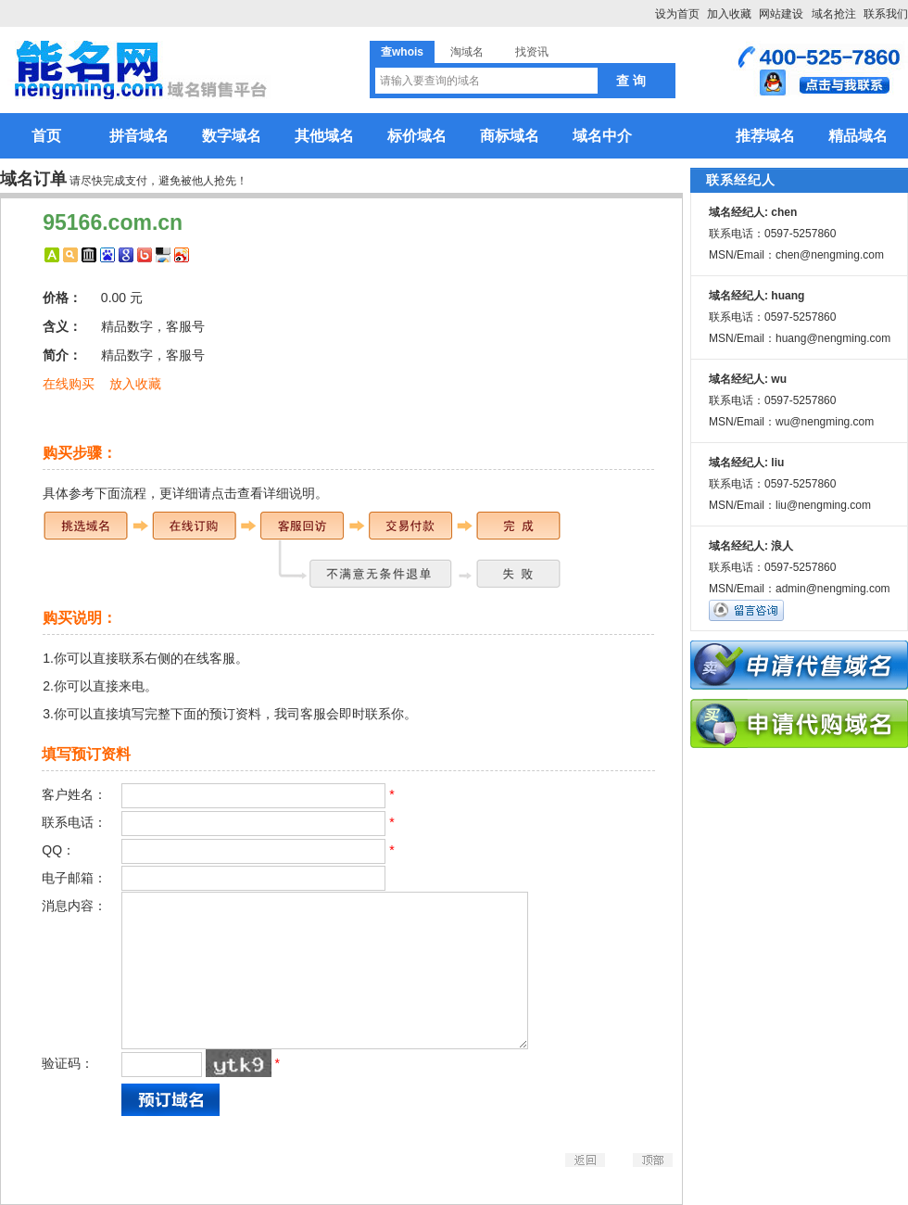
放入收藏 (135, 383)
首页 (46, 136)
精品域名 (858, 136)
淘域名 (467, 51)
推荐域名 (765, 136)
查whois (402, 51)
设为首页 (677, 13)
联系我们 (886, 13)
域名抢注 (834, 13)
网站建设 (781, 13)
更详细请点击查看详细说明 (237, 493)
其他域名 (324, 136)
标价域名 (417, 136)
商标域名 (509, 136)
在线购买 (69, 383)
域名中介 (602, 136)
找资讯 (532, 51)
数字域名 (231, 136)
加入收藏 (729, 13)
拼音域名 (139, 136)
